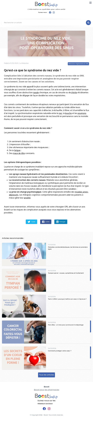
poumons (82, 113)
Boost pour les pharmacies (46, 390)
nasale (36, 92)
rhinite (74, 92)
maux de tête (19, 153)
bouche (68, 113)
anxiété (27, 198)
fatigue (17, 150)
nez (60, 113)
